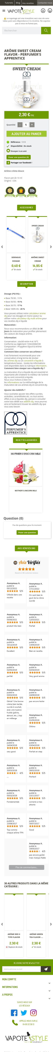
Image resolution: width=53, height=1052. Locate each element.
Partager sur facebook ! (21, 162)
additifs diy (29, 401)
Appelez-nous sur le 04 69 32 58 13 (28, 1022)
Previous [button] (2, 247)
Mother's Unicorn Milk (26, 491)
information (40, 365)
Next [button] (50, 247)
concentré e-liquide (33, 360)
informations (13, 382)
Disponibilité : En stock (21, 146)
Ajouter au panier (26, 134)
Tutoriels (9, 3)
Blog (18, 3)
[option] (15, 248)
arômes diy (12, 360)
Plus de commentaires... (27, 867)
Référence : (16, 142)
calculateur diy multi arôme (29, 318)
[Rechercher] (26, 30)
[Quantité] (26, 124)
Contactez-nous (45, 3)
